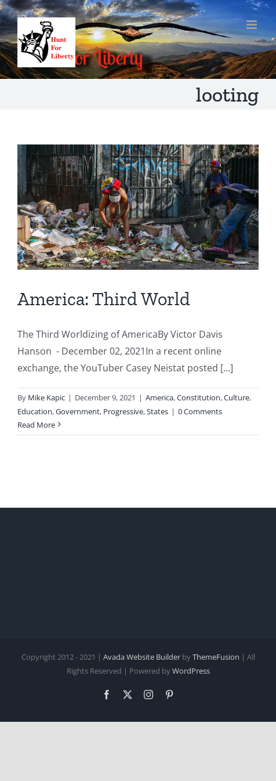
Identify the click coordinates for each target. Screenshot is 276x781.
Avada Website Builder (141, 657)
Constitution (198, 397)
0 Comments (200, 411)
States (157, 411)
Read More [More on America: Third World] (36, 425)
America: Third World (103, 299)
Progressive (123, 411)
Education (34, 411)
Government (78, 411)
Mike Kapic (46, 397)
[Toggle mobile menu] (252, 25)
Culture (236, 397)
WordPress (191, 671)
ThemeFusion (216, 657)
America (159, 397)
